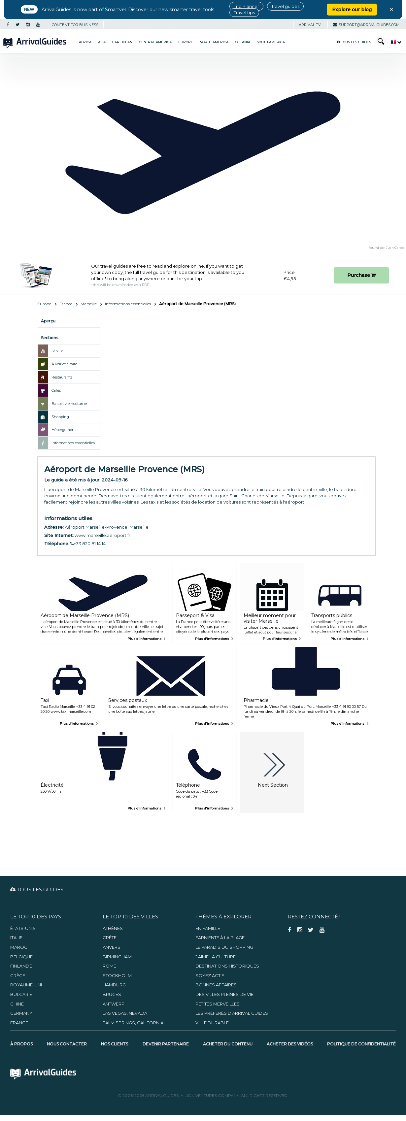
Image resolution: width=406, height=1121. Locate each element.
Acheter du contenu (228, 1043)
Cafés (56, 390)
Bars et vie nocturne (69, 403)
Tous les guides (354, 42)
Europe (185, 42)
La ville (57, 350)
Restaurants (61, 377)
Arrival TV (310, 24)
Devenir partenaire (166, 1043)
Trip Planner (246, 6)
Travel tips (244, 12)
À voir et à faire (64, 364)
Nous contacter (67, 1043)
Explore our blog (352, 10)
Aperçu (48, 320)
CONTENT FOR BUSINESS (75, 24)
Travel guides (285, 6)
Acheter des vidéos (290, 1043)
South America (271, 42)
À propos (21, 1043)
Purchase (361, 275)
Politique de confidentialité (361, 1043)
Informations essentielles (128, 303)
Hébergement (63, 429)
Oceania (242, 42)
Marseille (89, 303)
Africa (85, 42)
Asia (102, 42)
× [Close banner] (391, 9)
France (65, 303)
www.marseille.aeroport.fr (102, 535)
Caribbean (122, 42)
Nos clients (114, 1043)
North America (214, 42)
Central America (155, 42)
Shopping (60, 416)
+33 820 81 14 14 (88, 543)
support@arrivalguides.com (366, 24)
